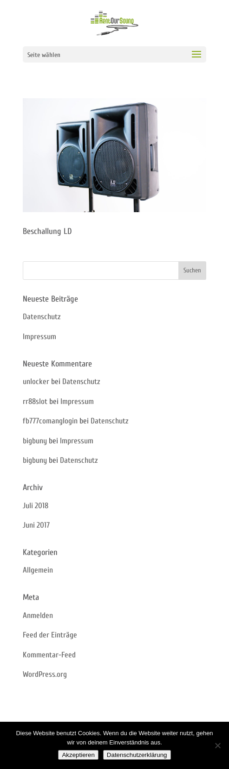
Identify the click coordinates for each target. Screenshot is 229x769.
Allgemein (38, 570)
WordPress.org (45, 674)
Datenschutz (41, 316)
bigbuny (35, 440)
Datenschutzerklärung (137, 754)
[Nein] (217, 745)
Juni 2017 (36, 525)
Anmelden (38, 615)
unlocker (36, 381)
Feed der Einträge (50, 634)
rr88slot (35, 401)
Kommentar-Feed (49, 654)
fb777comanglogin (50, 420)
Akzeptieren (78, 754)
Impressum (39, 336)
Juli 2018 (35, 505)
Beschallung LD (47, 231)
